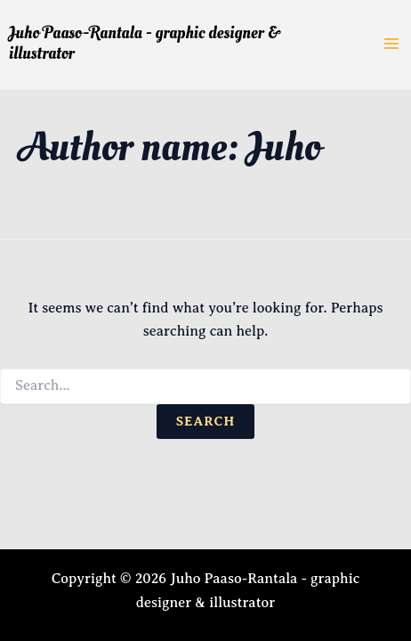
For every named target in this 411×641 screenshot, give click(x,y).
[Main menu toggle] (391, 43)
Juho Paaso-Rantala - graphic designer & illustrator (145, 43)
